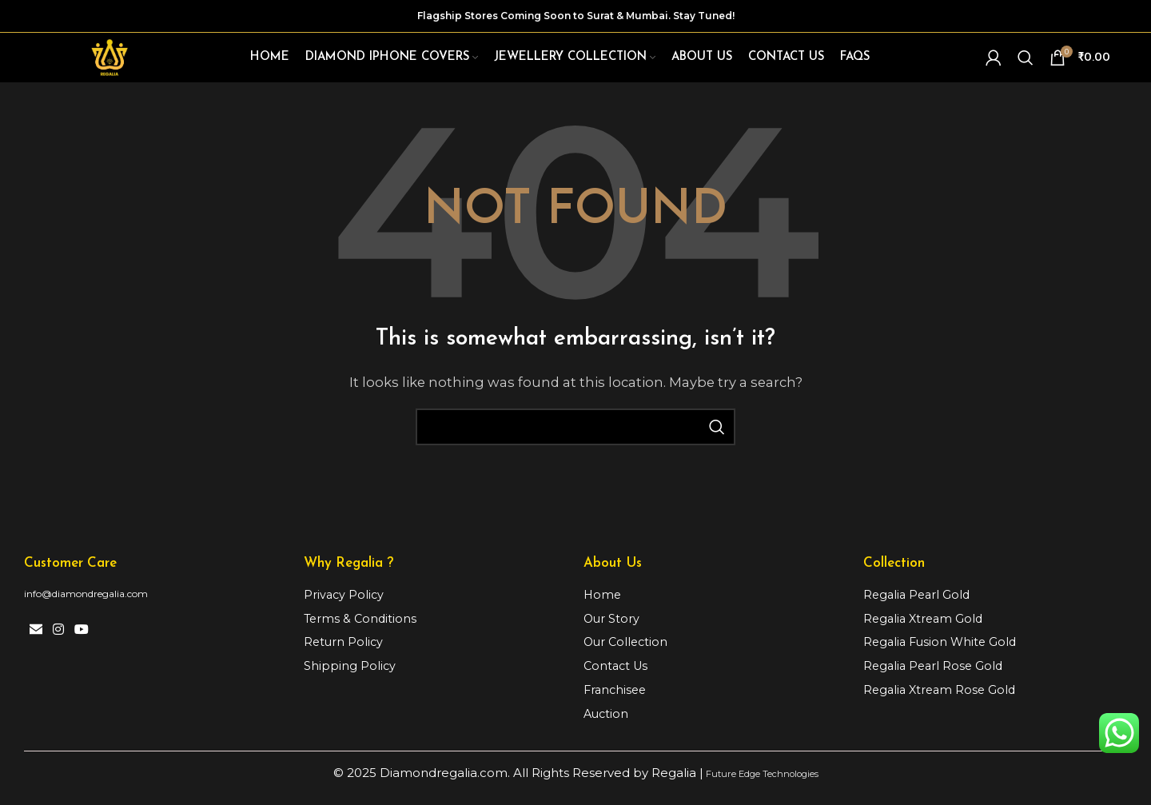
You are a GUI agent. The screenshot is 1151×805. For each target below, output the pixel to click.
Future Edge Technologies (760, 787)
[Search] (1025, 62)
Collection (894, 571)
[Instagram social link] (58, 641)
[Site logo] (114, 61)
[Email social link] (35, 641)
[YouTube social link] (82, 641)
